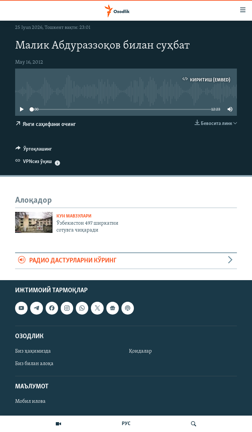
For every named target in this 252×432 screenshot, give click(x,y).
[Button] (33, 150)
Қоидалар (140, 351)
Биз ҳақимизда (33, 351)
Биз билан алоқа (34, 363)
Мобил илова (30, 401)
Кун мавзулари (74, 216)
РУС (126, 423)
